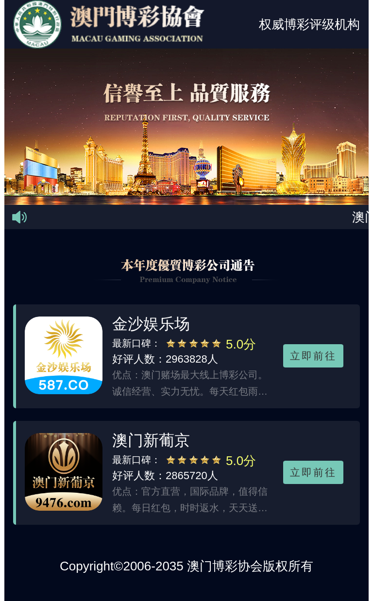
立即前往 (313, 355)
